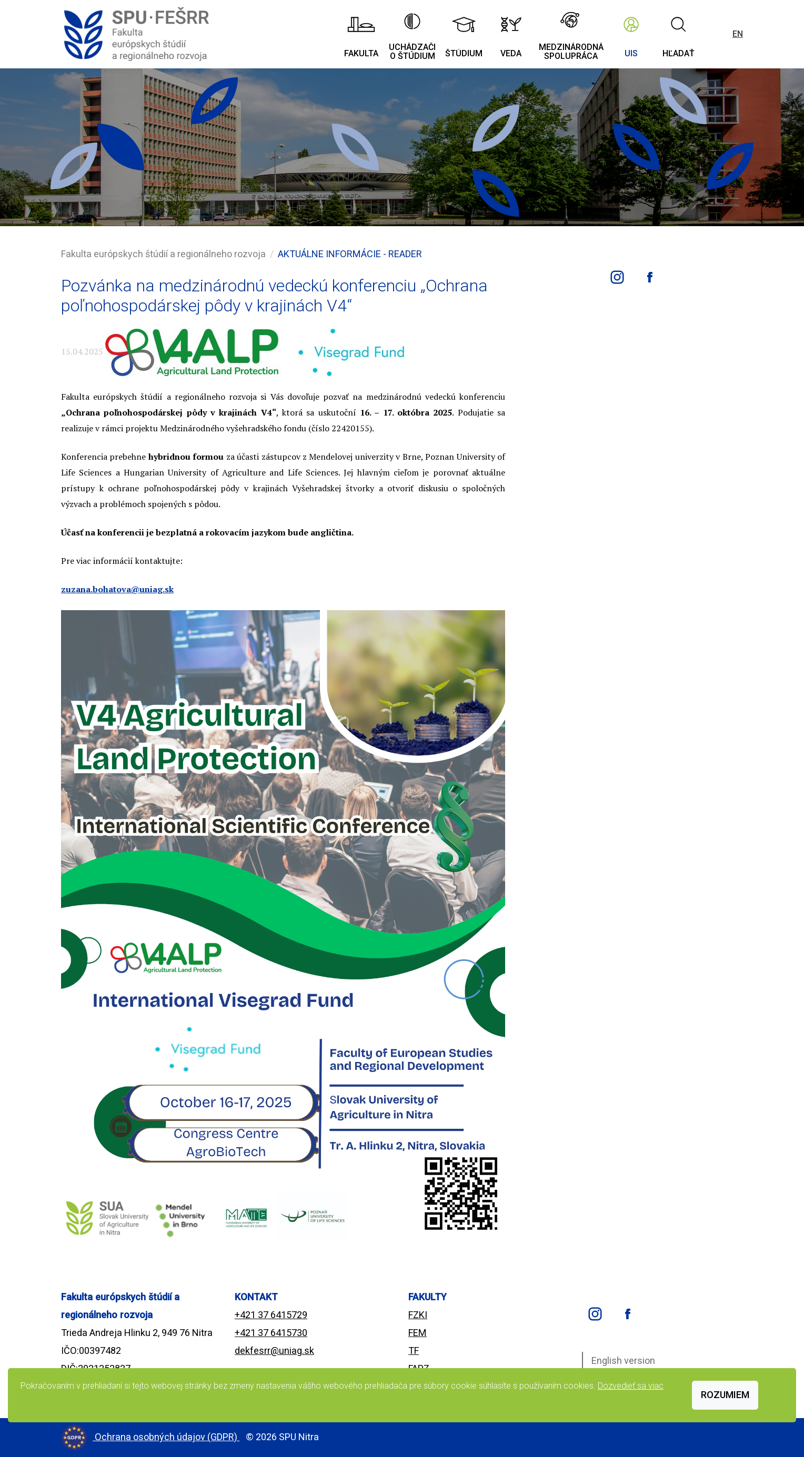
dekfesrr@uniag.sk (274, 1350)
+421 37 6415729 (271, 1314)
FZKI (417, 1314)
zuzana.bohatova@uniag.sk (117, 589)
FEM (417, 1332)
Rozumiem (725, 1394)
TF (413, 1350)
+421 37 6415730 (271, 1332)
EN (737, 34)
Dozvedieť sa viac (631, 1386)
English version (623, 1360)
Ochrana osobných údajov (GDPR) (167, 1436)
